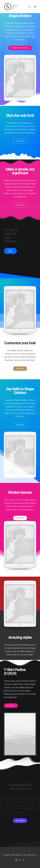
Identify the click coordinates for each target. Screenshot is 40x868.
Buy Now (20, 141)
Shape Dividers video (20, 48)
